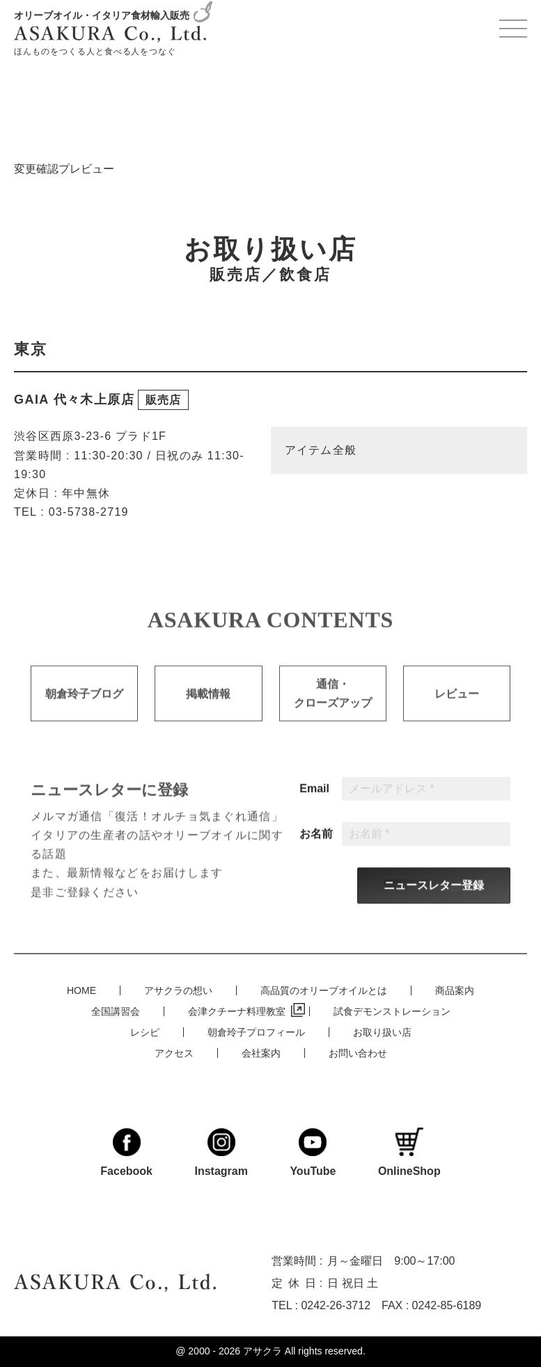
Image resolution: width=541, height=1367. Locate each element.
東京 (30, 349)
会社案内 (261, 1053)
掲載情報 (208, 705)
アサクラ (262, 1351)
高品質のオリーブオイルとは (323, 990)
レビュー (456, 705)
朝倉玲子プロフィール (256, 1032)
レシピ (144, 1032)
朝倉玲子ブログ (84, 705)
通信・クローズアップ (333, 704)
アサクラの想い (178, 990)
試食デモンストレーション (392, 1011)
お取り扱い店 (382, 1032)
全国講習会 (115, 1011)
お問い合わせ (358, 1053)
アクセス (174, 1053)
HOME (81, 990)
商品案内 (454, 990)
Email (314, 800)
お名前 (316, 845)
